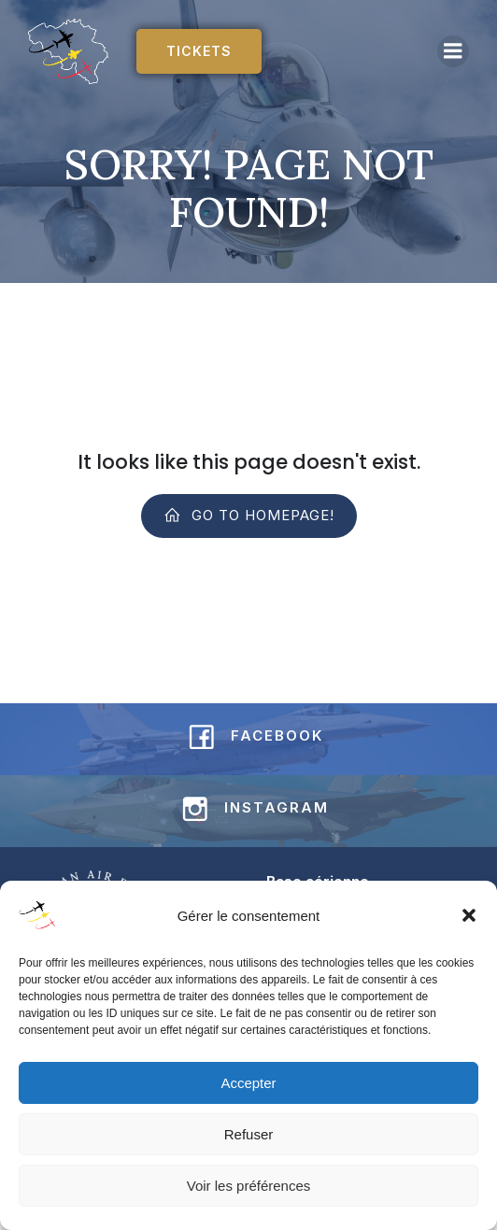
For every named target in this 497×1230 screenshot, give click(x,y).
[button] (469, 915)
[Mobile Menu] (453, 51)
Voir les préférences (249, 1186)
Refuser (249, 1134)
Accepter (248, 1083)
